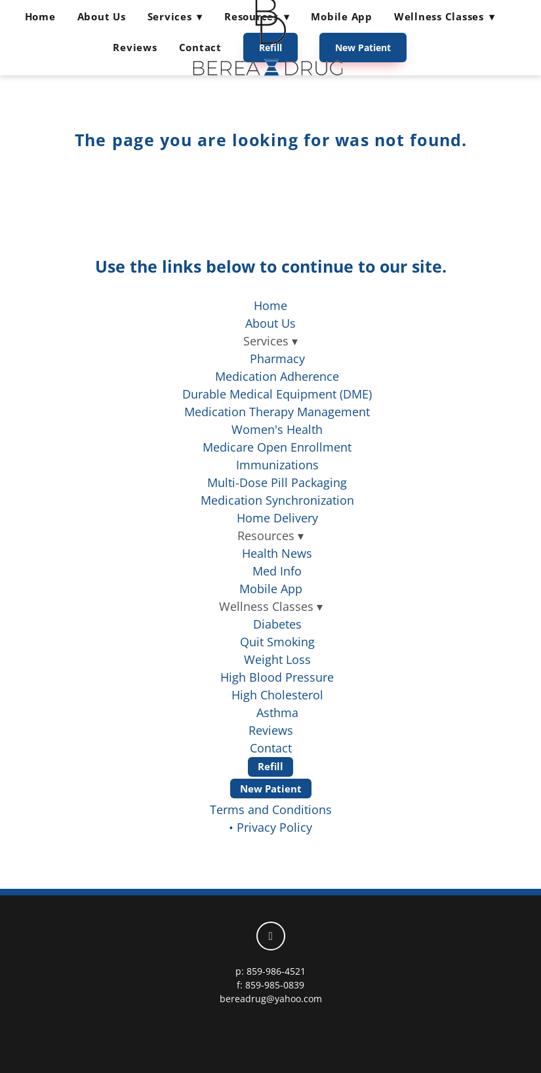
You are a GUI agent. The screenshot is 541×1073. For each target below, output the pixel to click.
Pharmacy (277, 358)
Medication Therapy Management (277, 411)
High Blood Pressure (277, 677)
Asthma (277, 712)
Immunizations (277, 464)
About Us (101, 16)
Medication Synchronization (277, 500)
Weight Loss (277, 659)
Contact (271, 747)
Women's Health (277, 429)
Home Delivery (277, 517)
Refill (270, 766)
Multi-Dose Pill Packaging (277, 482)
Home (40, 16)
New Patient (271, 788)
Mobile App (270, 588)
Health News (277, 553)
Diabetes (277, 624)
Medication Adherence (277, 376)
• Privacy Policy (270, 827)
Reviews (135, 47)
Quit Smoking (277, 641)
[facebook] (270, 936)
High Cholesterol (277, 694)
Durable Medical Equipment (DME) (277, 393)
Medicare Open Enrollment (277, 447)
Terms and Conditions (271, 809)
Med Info (277, 570)
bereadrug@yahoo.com (271, 998)
